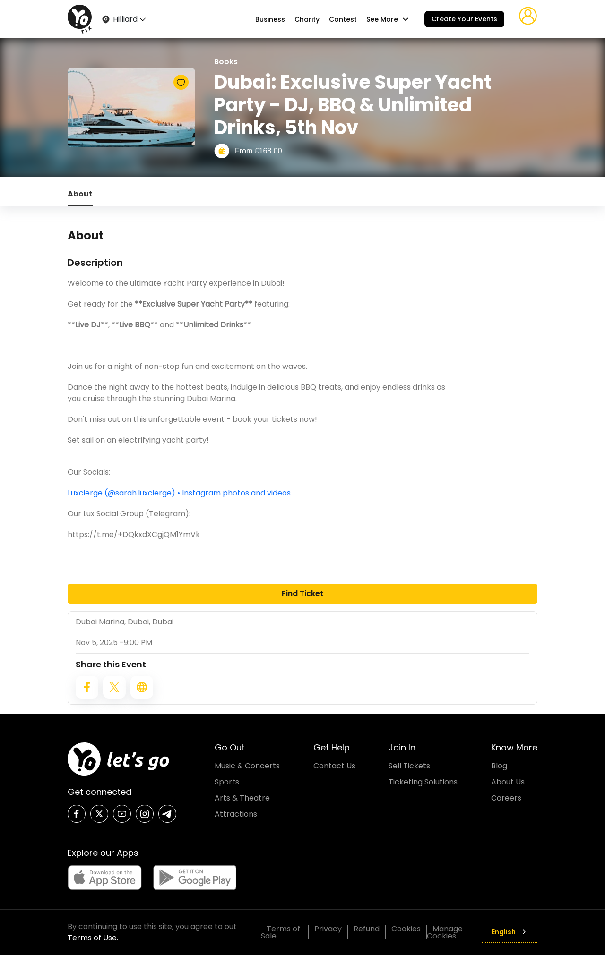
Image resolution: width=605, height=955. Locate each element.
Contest (343, 19)
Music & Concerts (247, 765)
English (510, 932)
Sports (227, 781)
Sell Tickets (409, 765)
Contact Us (334, 765)
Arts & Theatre (242, 798)
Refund (367, 928)
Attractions (236, 814)
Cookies (406, 928)
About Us (508, 781)
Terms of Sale (280, 932)
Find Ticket (302, 593)
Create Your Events (464, 19)
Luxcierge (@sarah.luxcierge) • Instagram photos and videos (179, 492)
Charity (307, 19)
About (80, 193)
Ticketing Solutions (423, 781)
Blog (499, 765)
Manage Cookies (445, 932)
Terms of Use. (93, 937)
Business (270, 19)
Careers (506, 798)
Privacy (328, 928)
